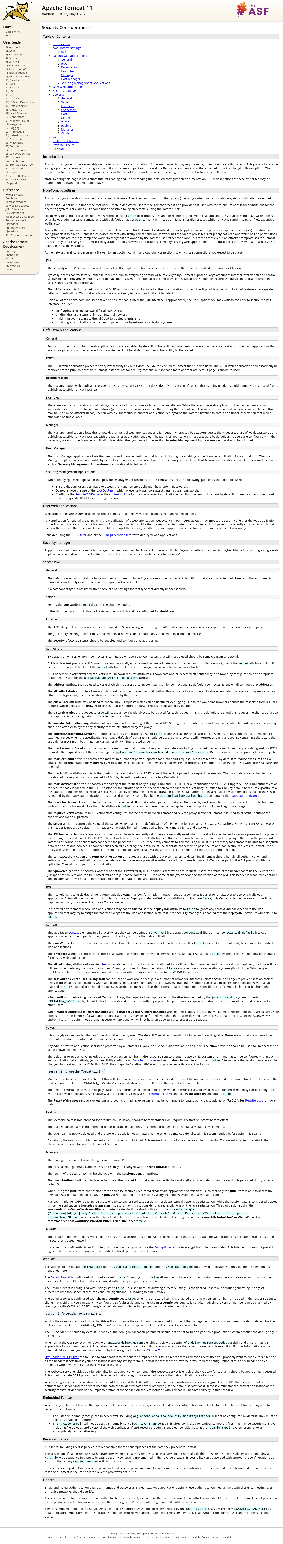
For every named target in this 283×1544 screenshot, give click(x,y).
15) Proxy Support (17, 98)
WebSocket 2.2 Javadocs (20, 216)
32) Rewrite (12, 172)
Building (10, 251)
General (66, 59)
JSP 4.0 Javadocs (15, 209)
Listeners (67, 106)
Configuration (14, 198)
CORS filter (79, 535)
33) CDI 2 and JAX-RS (18, 176)
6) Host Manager (16, 65)
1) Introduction (15, 47)
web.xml (58, 137)
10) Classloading (15, 80)
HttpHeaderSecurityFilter (62, 1358)
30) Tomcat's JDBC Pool (19, 164)
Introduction (61, 44)
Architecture (13, 266)
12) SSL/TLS (12, 87)
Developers (12, 262)
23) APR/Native (15, 131)
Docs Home (13, 32)
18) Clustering (14, 109)
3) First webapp (15, 54)
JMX (63, 52)
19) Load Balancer (16, 113)
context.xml (117, 494)
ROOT (65, 63)
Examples (67, 71)
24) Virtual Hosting (17, 135)
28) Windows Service (18, 153)
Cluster (66, 133)
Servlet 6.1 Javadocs (17, 205)
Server (65, 102)
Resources (108, 964)
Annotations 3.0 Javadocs (15, 229)
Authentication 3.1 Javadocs (17, 222)
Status (9, 258)
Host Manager (70, 79)
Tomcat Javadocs (16, 202)
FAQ (8, 35)
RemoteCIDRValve (87, 494)
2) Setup (11, 51)
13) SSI (10, 91)
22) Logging (12, 128)
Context (66, 118)
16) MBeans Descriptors (20, 102)
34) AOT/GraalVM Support (16, 181)
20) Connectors (15, 117)
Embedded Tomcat (66, 141)
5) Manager (12, 62)
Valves (65, 122)
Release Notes (14, 194)
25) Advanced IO (15, 139)
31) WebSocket (15, 168)
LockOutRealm (106, 490)
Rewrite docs (254, 1101)
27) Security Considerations (16, 148)
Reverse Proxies (63, 145)
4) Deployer (12, 58)
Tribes (9, 269)
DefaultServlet (60, 1278)
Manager (67, 75)
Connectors (69, 110)
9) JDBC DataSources (18, 76)
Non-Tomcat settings (67, 48)
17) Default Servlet (17, 106)
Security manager (65, 91)
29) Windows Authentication (15, 159)
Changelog (12, 255)
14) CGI (10, 95)
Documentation (71, 67)
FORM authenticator (244, 796)
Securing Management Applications (85, 83)
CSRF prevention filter (118, 535)
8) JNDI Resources (16, 73)
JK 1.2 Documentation (19, 235)
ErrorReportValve (144, 1060)
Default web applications (70, 56)
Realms (66, 125)
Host (64, 114)
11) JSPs (10, 84)
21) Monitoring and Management (17, 122)
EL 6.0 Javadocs (15, 213)
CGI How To (153, 1351)
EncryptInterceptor (167, 1248)
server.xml (60, 94)
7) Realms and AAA (17, 69)
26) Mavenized (14, 142)
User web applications (68, 87)
